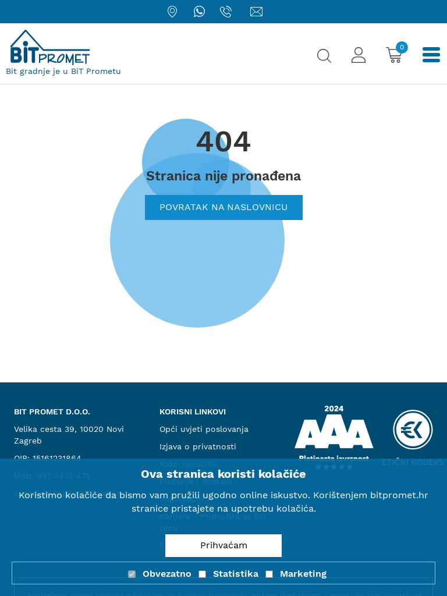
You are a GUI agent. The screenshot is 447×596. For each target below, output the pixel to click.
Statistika (235, 573)
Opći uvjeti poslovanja (204, 429)
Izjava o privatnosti (197, 446)
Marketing (303, 573)
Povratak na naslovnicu (223, 206)
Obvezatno (167, 573)
